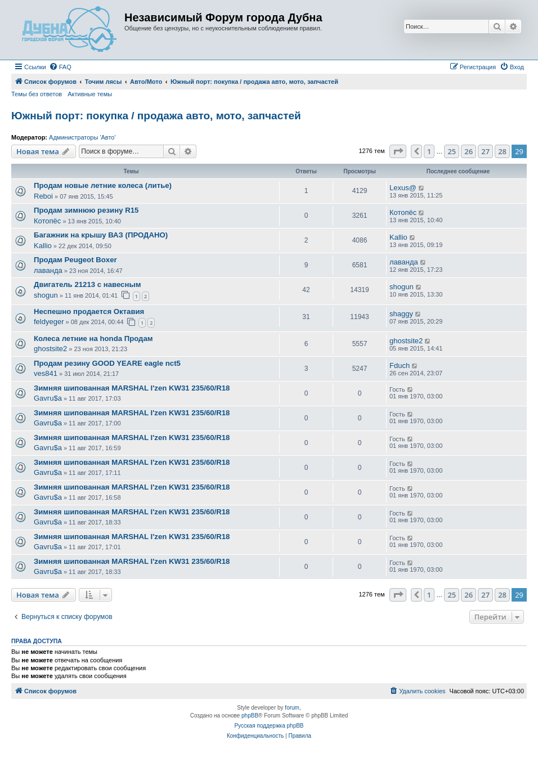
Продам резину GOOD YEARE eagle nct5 (107, 363)
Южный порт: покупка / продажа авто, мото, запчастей (156, 116)
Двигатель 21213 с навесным (87, 284)
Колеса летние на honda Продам (93, 338)
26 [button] (468, 151)
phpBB (249, 715)
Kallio (43, 245)
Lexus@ (402, 187)
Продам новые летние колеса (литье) (103, 185)
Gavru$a (48, 398)
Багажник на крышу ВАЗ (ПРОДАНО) (101, 235)
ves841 (45, 373)
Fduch (399, 365)
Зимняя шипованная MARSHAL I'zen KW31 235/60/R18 (132, 388)
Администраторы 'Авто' (82, 137)
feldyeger (49, 321)
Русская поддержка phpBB (268, 726)
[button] (397, 151)
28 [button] (502, 151)
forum (292, 708)
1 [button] (429, 151)
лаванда (48, 270)
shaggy (401, 314)
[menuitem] (60, 67)
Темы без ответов (36, 94)
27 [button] (485, 151)
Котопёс (47, 221)
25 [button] (451, 151)
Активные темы (90, 94)
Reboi (43, 196)
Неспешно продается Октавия (89, 311)
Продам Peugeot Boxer (75, 259)
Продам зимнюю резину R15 (86, 210)
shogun (46, 295)
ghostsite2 (50, 348)
